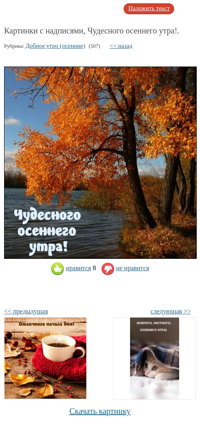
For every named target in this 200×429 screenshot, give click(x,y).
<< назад (121, 45)
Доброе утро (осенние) (55, 45)
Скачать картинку (100, 411)
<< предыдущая (26, 311)
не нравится (125, 268)
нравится (71, 268)
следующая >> (171, 311)
